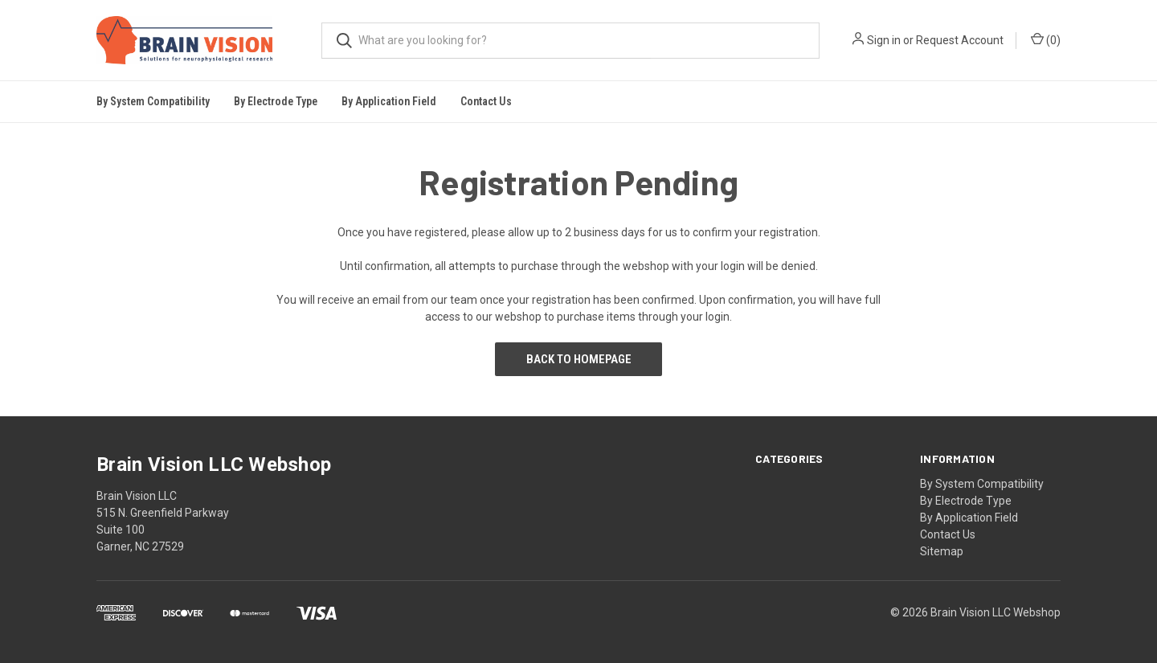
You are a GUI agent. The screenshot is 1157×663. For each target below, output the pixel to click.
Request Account (960, 40)
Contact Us (486, 101)
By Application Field (969, 517)
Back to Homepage (579, 359)
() (1046, 39)
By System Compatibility (982, 483)
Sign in (884, 40)
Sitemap (941, 551)
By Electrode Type (966, 500)
